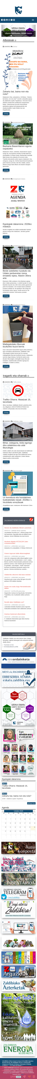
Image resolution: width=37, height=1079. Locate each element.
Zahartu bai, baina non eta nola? (16, 92)
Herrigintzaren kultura (19, 122)
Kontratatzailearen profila (11, 646)
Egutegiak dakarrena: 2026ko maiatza (17, 225)
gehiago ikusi (31, 803)
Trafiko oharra (17, 382)
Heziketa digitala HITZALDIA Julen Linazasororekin (16, 542)
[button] (4, 31)
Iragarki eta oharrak (16, 375)
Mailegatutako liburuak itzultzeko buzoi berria (14, 345)
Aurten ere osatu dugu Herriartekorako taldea (17, 587)
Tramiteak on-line (9, 645)
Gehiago (6, 113)
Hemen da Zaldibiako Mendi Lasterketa (17, 528)
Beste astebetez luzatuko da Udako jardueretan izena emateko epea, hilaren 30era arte (17, 274)
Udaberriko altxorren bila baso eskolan (17, 575)
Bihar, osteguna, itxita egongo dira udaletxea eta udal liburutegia (17, 445)
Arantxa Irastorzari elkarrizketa (14, 614)
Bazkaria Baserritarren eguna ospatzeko (17, 147)
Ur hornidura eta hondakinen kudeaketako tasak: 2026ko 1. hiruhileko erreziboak (17, 500)
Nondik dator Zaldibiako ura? (14, 602)
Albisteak (9, 40)
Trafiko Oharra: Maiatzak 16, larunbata (17, 400)
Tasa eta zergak (17, 470)
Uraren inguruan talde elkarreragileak (17, 553)
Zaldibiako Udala (8, 3)
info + (22, 1074)
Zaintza (15, 46)
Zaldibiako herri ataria (14, 520)
